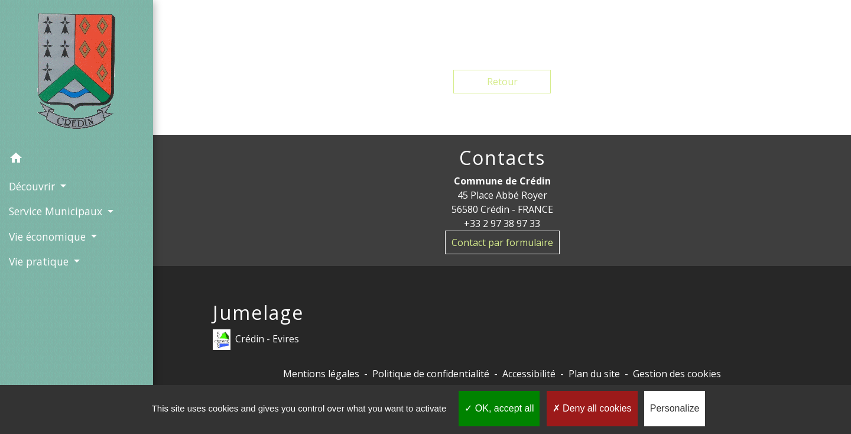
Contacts (502, 158)
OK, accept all (499, 408)
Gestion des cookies (677, 373)
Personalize (675, 408)
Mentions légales (321, 373)
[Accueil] (77, 73)
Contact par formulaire (502, 242)
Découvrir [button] (33, 186)
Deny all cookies (592, 408)
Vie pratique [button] (40, 261)
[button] (76, 159)
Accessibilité (529, 373)
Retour (502, 81)
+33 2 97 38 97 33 (502, 223)
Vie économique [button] (49, 236)
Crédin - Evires (256, 339)
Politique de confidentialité (430, 373)
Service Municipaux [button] (57, 211)
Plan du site (594, 373)
